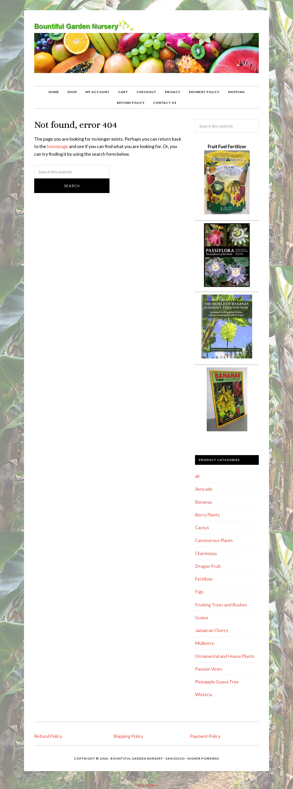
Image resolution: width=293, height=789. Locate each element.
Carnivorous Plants (214, 540)
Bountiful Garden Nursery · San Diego (148, 758)
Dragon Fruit (208, 566)
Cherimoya (206, 553)
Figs (199, 591)
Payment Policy (205, 736)
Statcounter (147, 785)
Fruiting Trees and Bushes (221, 604)
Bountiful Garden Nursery (146, 48)
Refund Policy (48, 736)
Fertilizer (204, 579)
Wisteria (203, 694)
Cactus (202, 527)
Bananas (203, 502)
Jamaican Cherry (211, 630)
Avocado (203, 489)
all (197, 476)
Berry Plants (207, 514)
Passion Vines (208, 669)
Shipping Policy (128, 736)
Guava (201, 617)
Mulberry (204, 643)
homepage (57, 146)
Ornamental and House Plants (224, 656)
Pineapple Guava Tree (217, 681)
